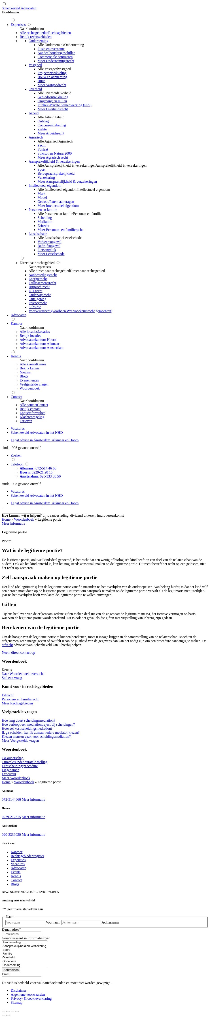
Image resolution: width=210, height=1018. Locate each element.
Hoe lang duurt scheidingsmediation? (28, 720)
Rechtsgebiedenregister (27, 856)
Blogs (15, 884)
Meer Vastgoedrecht (52, 85)
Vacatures (18, 864)
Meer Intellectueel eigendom (58, 205)
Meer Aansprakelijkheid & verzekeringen (67, 181)
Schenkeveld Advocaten (19, 8)
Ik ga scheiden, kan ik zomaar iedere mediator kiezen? (41, 732)
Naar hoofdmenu (32, 29)
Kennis (16, 876)
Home (6, 519)
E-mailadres (11, 929)
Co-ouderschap (12, 758)
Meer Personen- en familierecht (60, 230)
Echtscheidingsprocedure (20, 766)
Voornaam (53, 922)
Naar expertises (40, 267)
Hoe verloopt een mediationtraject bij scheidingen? (38, 724)
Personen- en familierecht (20, 699)
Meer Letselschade (51, 254)
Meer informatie (33, 799)
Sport (24, 950)
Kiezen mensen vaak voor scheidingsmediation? (36, 736)
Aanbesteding (24, 942)
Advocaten (18, 868)
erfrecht (7, 645)
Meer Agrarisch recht (53, 157)
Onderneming (24, 965)
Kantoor (16, 852)
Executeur (9, 774)
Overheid (24, 957)
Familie (24, 954)
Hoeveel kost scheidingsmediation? (27, 728)
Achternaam (110, 922)
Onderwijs (24, 961)
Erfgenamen (10, 770)
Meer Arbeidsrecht (51, 133)
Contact (16, 880)
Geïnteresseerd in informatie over (26, 938)
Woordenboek (24, 519)
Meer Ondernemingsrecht (56, 61)
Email (6, 974)
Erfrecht (7, 695)
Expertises (18, 860)
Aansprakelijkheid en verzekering (24, 946)
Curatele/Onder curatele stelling (24, 762)
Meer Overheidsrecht (53, 109)
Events (16, 872)
